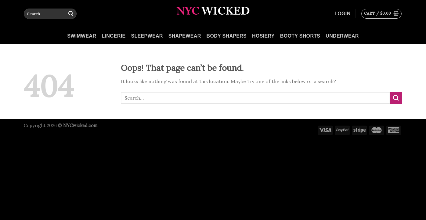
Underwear (342, 35)
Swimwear (81, 35)
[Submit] (71, 14)
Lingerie (113, 35)
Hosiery (263, 35)
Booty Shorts (300, 35)
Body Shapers (227, 35)
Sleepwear (147, 35)
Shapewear (184, 35)
